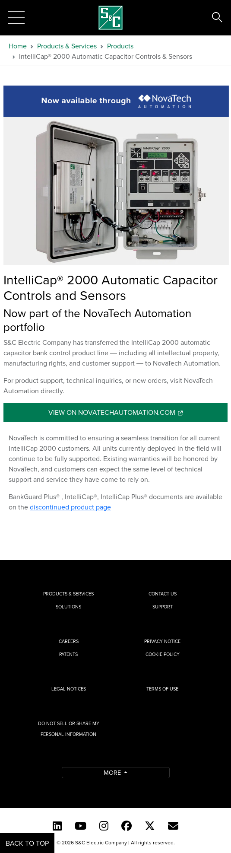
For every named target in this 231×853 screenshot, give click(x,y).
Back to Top (27, 843)
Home (18, 46)
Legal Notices (68, 688)
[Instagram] (103, 825)
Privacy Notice (162, 641)
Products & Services (67, 46)
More (113, 772)
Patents (68, 654)
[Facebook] (126, 825)
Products (120, 46)
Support (162, 606)
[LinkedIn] (57, 825)
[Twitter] (150, 825)
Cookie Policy (163, 654)
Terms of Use (162, 688)
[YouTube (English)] (80, 825)
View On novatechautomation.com (111, 412)
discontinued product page (70, 507)
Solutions (68, 606)
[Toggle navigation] (16, 18)
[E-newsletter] (173, 825)
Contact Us (163, 593)
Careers (69, 641)
